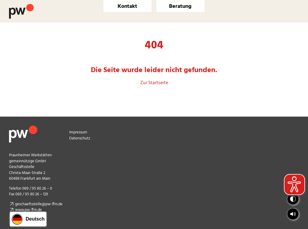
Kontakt (127, 6)
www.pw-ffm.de (28, 210)
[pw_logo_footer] (23, 128)
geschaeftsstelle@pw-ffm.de (39, 204)
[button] (293, 214)
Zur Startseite (154, 83)
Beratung (180, 6)
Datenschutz (79, 138)
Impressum (78, 132)
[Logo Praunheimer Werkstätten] (21, 6)
